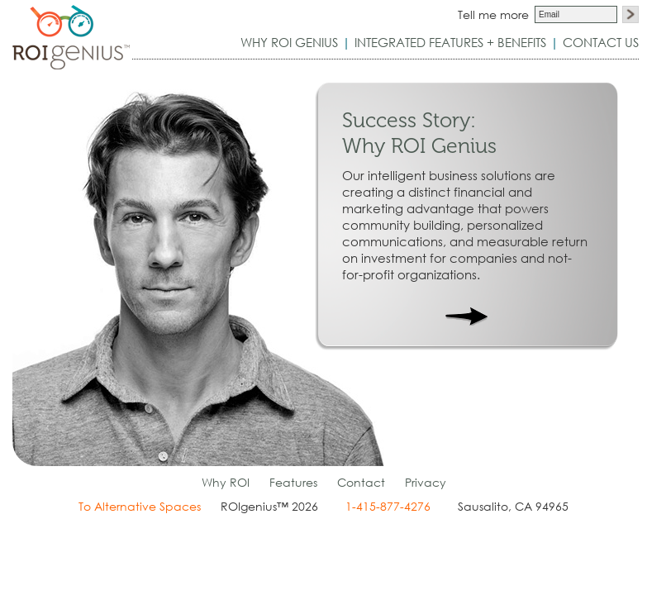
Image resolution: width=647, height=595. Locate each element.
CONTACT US (601, 42)
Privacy (425, 482)
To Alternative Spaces (139, 506)
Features (293, 482)
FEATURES (450, 42)
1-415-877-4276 (388, 506)
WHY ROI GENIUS (289, 42)
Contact (361, 482)
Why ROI (226, 482)
